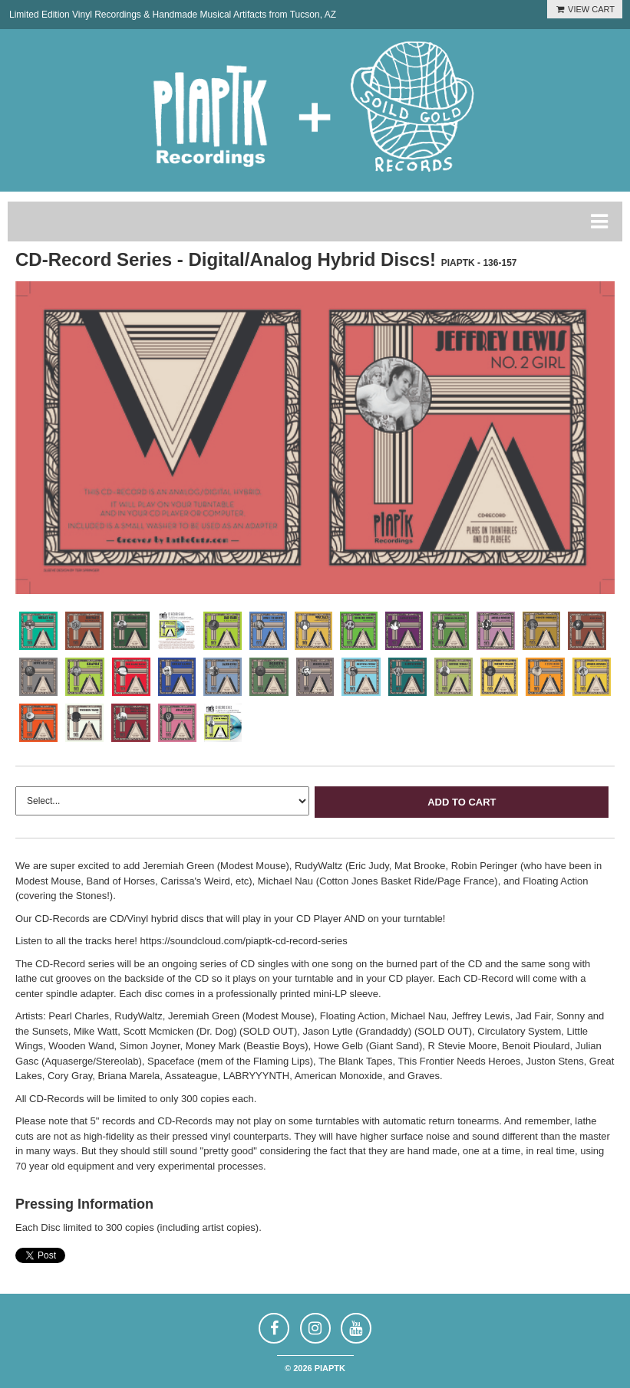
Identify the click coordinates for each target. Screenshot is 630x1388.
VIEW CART (585, 9)
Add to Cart (461, 802)
